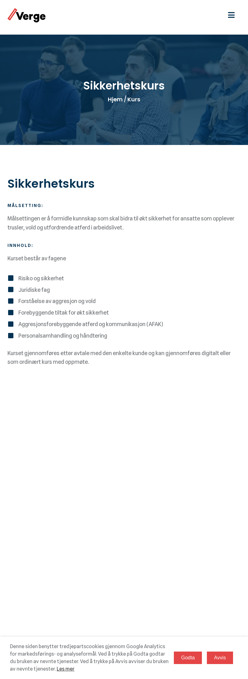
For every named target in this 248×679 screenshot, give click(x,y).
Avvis (220, 657)
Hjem (115, 99)
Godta (188, 657)
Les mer (65, 669)
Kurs (133, 99)
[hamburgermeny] (234, 15)
